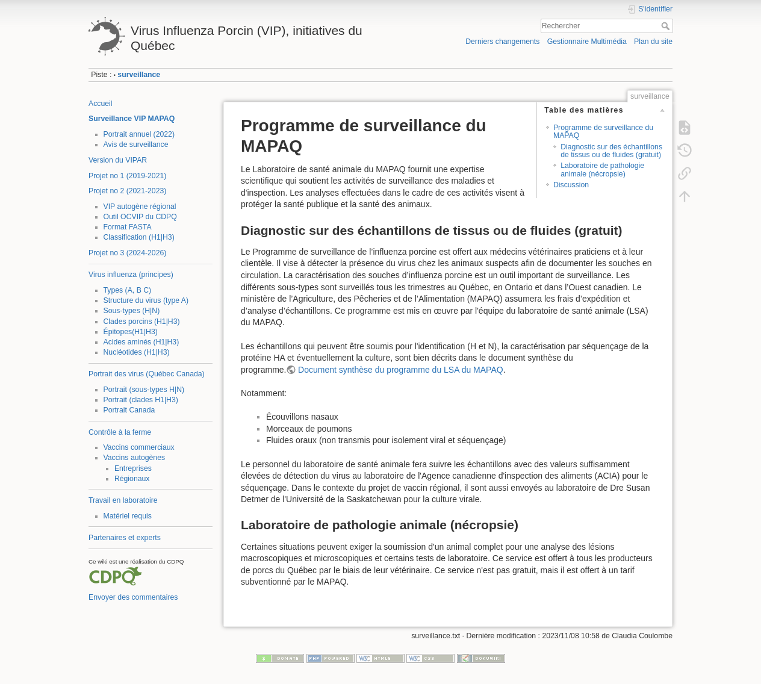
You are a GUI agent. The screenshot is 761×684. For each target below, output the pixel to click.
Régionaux (132, 478)
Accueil (101, 103)
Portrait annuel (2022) (139, 134)
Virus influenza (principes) (131, 274)
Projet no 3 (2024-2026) (127, 253)
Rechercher (666, 26)
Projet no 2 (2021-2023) (127, 191)
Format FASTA (128, 227)
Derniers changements (502, 41)
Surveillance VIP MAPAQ (132, 118)
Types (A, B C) (128, 290)
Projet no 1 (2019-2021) (127, 176)
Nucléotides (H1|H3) (137, 352)
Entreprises (133, 468)
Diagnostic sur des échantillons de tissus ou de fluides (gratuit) (611, 151)
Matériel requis (128, 516)
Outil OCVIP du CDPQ (140, 217)
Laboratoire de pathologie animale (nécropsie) (602, 169)
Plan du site (653, 41)
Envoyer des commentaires (133, 597)
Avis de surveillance (136, 144)
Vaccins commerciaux (139, 447)
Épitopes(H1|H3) (131, 332)
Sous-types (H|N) (132, 310)
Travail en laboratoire (123, 500)
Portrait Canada (129, 410)
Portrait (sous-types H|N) (144, 389)
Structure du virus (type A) (146, 300)
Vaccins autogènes (135, 457)
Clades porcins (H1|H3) (142, 321)
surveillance (138, 74)
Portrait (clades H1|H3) (141, 400)
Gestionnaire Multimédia (587, 41)
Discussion (571, 185)
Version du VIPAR (118, 160)
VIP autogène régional (140, 206)
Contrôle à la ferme (120, 432)
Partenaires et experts (125, 537)
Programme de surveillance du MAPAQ (603, 131)
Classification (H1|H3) (139, 237)
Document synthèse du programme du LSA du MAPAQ (400, 370)
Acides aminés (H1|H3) (141, 342)
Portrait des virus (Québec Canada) (147, 374)
